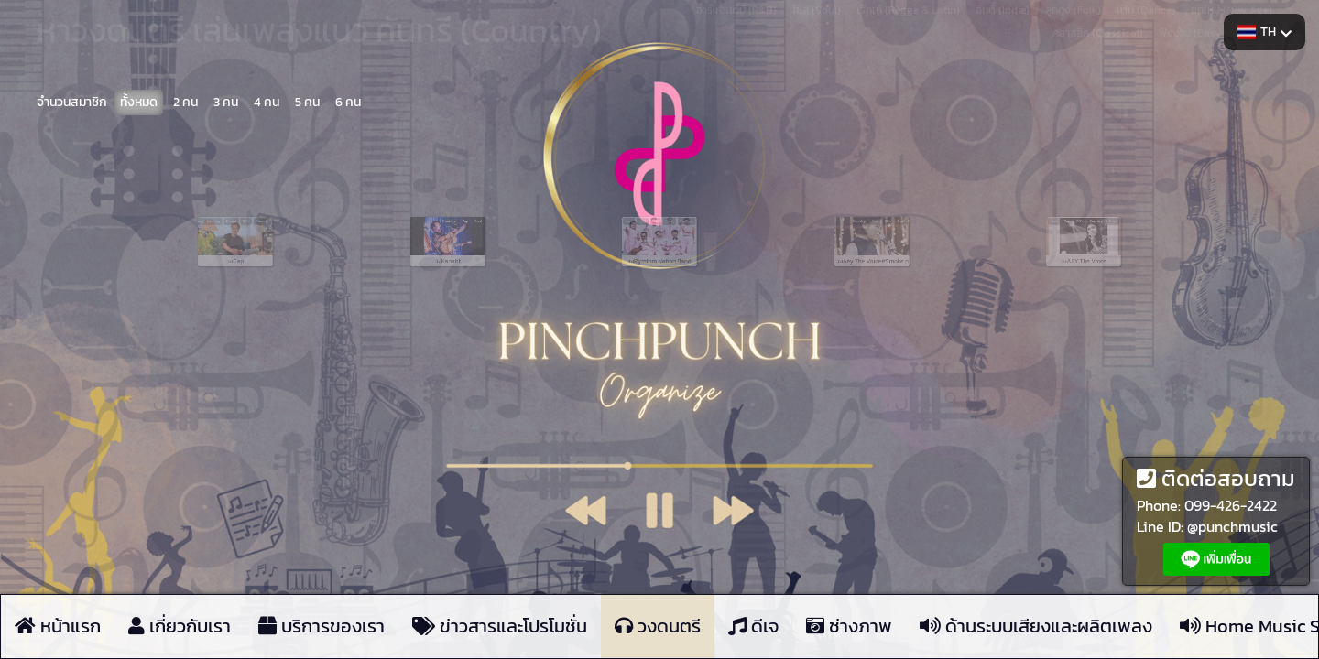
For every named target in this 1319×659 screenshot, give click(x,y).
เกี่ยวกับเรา (179, 627)
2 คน (185, 102)
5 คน (307, 102)
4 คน (266, 102)
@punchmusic (1232, 526)
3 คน (225, 102)
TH (1264, 31)
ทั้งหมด (139, 102)
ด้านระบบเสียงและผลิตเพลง (1036, 627)
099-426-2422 (1230, 505)
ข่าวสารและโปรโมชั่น (499, 627)
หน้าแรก (58, 627)
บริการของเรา (321, 627)
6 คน (348, 102)
